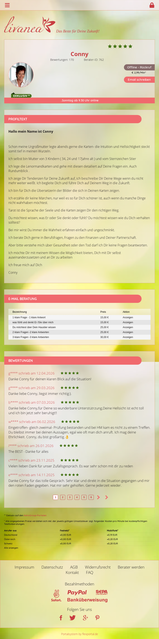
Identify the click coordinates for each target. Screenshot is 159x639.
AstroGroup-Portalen (35, 515)
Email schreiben (139, 80)
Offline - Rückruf (139, 67)
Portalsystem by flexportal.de (79, 634)
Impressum (24, 567)
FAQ (89, 572)
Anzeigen (128, 317)
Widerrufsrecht (98, 567)
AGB (74, 567)
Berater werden (131, 567)
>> (107, 497)
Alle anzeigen (11, 547)
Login (152, 5)
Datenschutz (52, 567)
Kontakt (72, 572)
